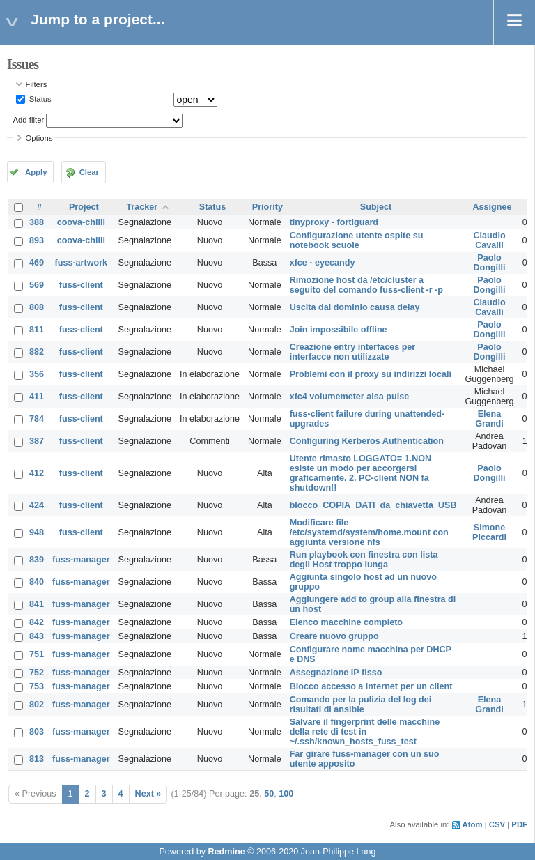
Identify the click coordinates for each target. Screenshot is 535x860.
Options (39, 138)
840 (36, 582)
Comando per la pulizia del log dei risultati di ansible (361, 704)
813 (36, 759)
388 (36, 222)
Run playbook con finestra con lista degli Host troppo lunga (364, 559)
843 (36, 636)
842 (36, 622)
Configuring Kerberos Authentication (367, 441)
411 (36, 396)
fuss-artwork (81, 263)
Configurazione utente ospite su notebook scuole (357, 240)
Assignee (492, 207)
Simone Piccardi (489, 532)
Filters (36, 84)
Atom (473, 824)
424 (36, 505)
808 (36, 307)
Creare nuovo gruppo (334, 636)
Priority (267, 207)
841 (36, 604)
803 (36, 732)
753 (36, 686)
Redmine (226, 852)
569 (36, 285)
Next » (148, 794)
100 (286, 794)
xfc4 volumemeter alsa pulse (350, 396)
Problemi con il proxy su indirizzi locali (370, 374)
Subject (376, 207)
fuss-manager (81, 560)
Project (84, 207)
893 (36, 240)
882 (36, 352)
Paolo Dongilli (489, 262)
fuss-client (81, 285)
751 (36, 654)
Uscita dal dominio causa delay (355, 307)
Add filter (29, 120)
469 (36, 263)
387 (36, 441)
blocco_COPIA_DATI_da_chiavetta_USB (373, 505)
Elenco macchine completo (346, 622)
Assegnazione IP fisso (336, 672)
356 (36, 374)
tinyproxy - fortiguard (334, 222)
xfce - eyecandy (322, 263)
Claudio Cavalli (489, 240)
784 (36, 419)
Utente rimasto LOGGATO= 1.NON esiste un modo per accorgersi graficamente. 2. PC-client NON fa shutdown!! (361, 473)
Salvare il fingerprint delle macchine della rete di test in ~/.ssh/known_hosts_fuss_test (365, 731)
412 (36, 473)
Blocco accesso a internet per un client (371, 686)
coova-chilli (81, 222)
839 (36, 560)
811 (36, 330)
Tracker (141, 207)
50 (269, 794)
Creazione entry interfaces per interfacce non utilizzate (353, 352)
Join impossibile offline (338, 330)
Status (39, 99)
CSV (497, 824)
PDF (519, 824)
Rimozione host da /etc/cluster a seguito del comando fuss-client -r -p (366, 285)
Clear (89, 172)
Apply (36, 172)
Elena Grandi (489, 419)
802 (36, 704)
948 (36, 532)
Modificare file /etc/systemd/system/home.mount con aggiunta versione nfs (369, 532)
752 (36, 672)
